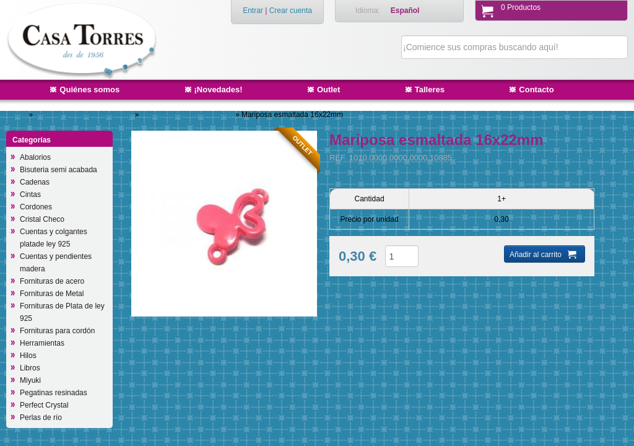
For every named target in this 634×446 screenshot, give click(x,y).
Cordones (36, 207)
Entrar (253, 10)
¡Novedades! (218, 89)
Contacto (536, 89)
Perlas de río (41, 417)
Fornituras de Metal (52, 293)
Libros (30, 368)
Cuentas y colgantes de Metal (84, 114)
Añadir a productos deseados (387, 292)
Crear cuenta (290, 10)
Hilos (28, 355)
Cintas (30, 194)
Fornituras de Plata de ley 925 (62, 312)
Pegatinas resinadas (53, 392)
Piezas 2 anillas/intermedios (188, 114)
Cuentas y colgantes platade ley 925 (53, 237)
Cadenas (35, 182)
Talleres (430, 89)
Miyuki (30, 380)
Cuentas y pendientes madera (56, 262)
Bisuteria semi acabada (58, 169)
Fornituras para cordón (57, 330)
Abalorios (35, 157)
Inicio (18, 114)
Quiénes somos (89, 89)
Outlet (329, 89)
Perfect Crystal (44, 405)
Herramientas (42, 343)
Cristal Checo (42, 219)
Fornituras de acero (52, 281)
